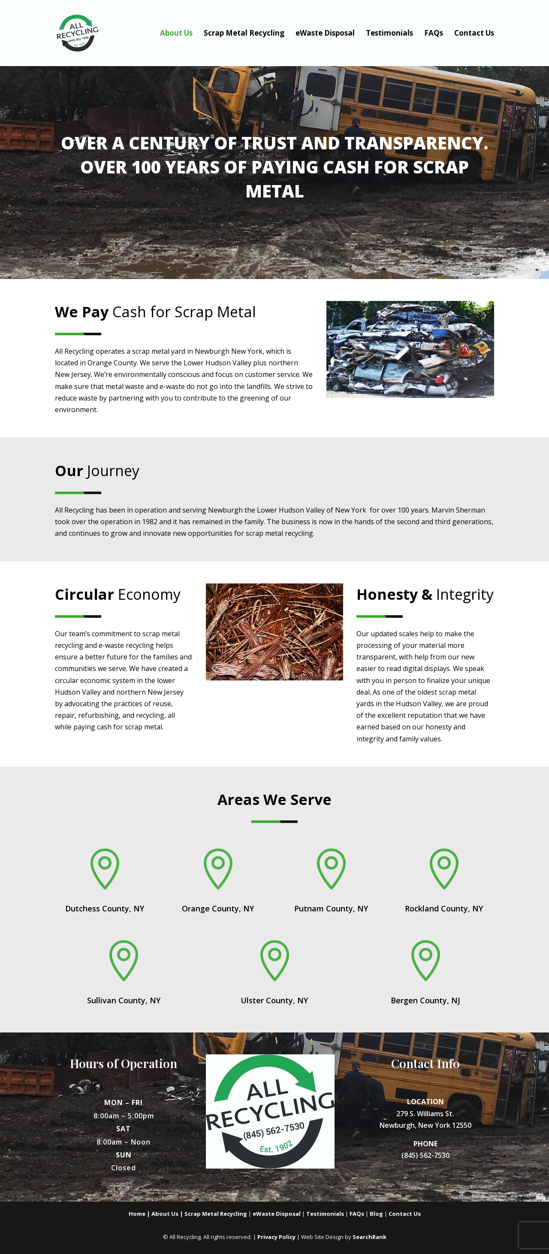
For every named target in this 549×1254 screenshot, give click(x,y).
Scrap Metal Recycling (244, 34)
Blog (376, 1214)
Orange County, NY (218, 908)
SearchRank (369, 1237)
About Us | (167, 1214)
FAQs (433, 34)
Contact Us (474, 34)
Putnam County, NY (331, 908)
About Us (176, 34)
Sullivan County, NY (123, 1000)
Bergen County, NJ (425, 1000)
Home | (140, 1214)
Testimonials (389, 34)
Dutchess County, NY (104, 908)
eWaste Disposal (325, 34)
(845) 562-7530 (425, 1155)
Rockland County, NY (444, 908)
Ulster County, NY (274, 1000)
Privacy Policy (276, 1237)
